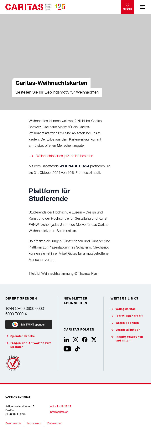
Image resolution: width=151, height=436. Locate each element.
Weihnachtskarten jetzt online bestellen (64, 156)
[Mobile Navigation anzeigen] (142, 7)
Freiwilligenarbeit (127, 316)
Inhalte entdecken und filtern (127, 338)
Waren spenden (125, 323)
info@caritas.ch (59, 411)
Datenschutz (55, 423)
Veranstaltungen (125, 329)
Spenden (127, 6)
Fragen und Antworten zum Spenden (28, 345)
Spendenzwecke (20, 336)
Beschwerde (13, 423)
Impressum (34, 423)
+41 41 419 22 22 (60, 406)
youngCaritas (123, 309)
